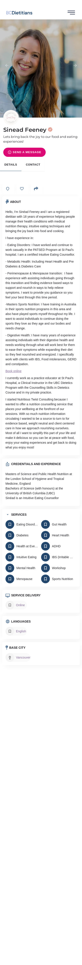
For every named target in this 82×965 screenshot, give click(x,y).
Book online (13, 371)
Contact (33, 164)
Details (10, 164)
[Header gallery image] (41, 68)
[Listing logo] (11, 117)
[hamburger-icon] (71, 13)
